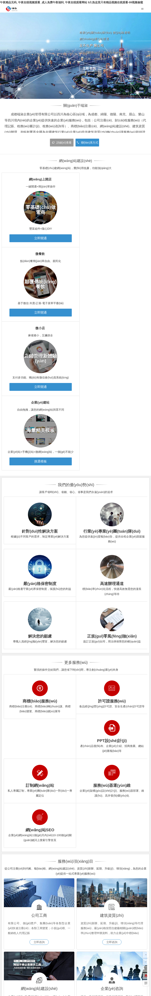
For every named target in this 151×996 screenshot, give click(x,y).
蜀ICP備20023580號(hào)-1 (76, 978)
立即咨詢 (89, 68)
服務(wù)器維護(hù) (45, 924)
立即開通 (38, 238)
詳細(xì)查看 (61, 142)
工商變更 (38, 908)
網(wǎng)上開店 (38, 179)
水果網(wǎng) (131, 877)
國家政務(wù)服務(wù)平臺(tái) (20, 885)
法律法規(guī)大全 (94, 877)
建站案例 (11, 919)
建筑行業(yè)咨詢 (30, 924)
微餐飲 (112, 179)
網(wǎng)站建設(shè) (18, 913)
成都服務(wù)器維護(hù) (20, 877)
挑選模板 (112, 312)
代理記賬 (24, 908)
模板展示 (24, 919)
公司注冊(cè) (13, 908)
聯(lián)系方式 (87, 142)
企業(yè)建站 (112, 254)
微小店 (38, 254)
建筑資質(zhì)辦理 (17, 924)
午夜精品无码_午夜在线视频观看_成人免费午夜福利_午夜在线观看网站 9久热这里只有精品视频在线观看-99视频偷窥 (71, 2)
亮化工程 (57, 877)
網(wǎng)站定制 (42, 919)
